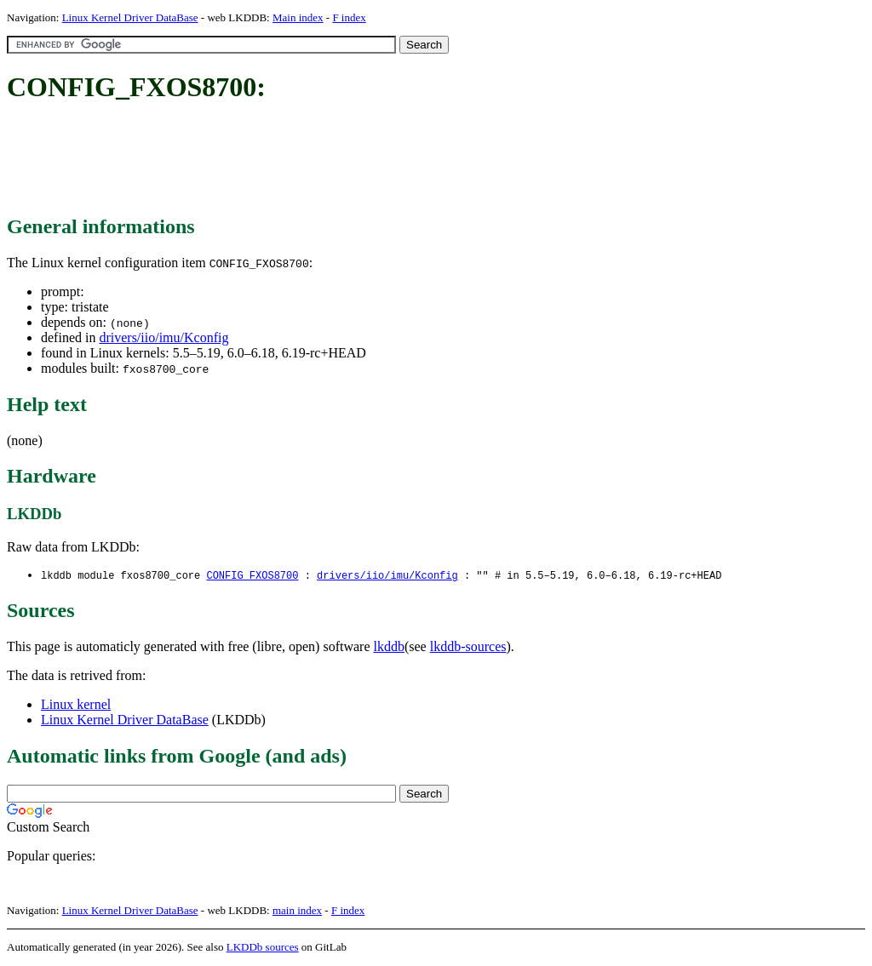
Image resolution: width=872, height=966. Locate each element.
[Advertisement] (317, 160)
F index (348, 17)
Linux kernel (76, 705)
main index (297, 911)
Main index (298, 17)
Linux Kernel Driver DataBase (130, 17)
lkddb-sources (468, 647)
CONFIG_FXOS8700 (252, 576)
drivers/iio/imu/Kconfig (163, 337)
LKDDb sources (263, 947)
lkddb (389, 647)
